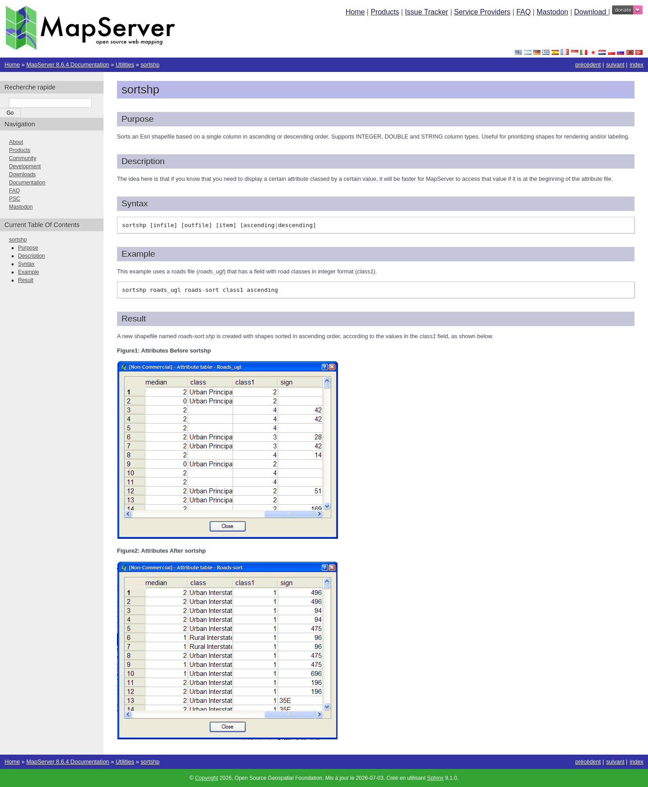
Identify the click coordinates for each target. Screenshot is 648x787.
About (16, 142)
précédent (588, 64)
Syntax (26, 264)
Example (28, 272)
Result (25, 280)
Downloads (22, 174)
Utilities (125, 64)
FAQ (523, 12)
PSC (14, 199)
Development (25, 166)
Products (385, 12)
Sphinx (435, 778)
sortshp (149, 64)
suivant (615, 64)
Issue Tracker (426, 12)
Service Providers (482, 12)
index (637, 64)
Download (591, 12)
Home (355, 12)
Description (31, 256)
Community (22, 158)
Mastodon (552, 12)
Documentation (27, 182)
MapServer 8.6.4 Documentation (67, 64)
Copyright (206, 778)
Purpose (28, 248)
